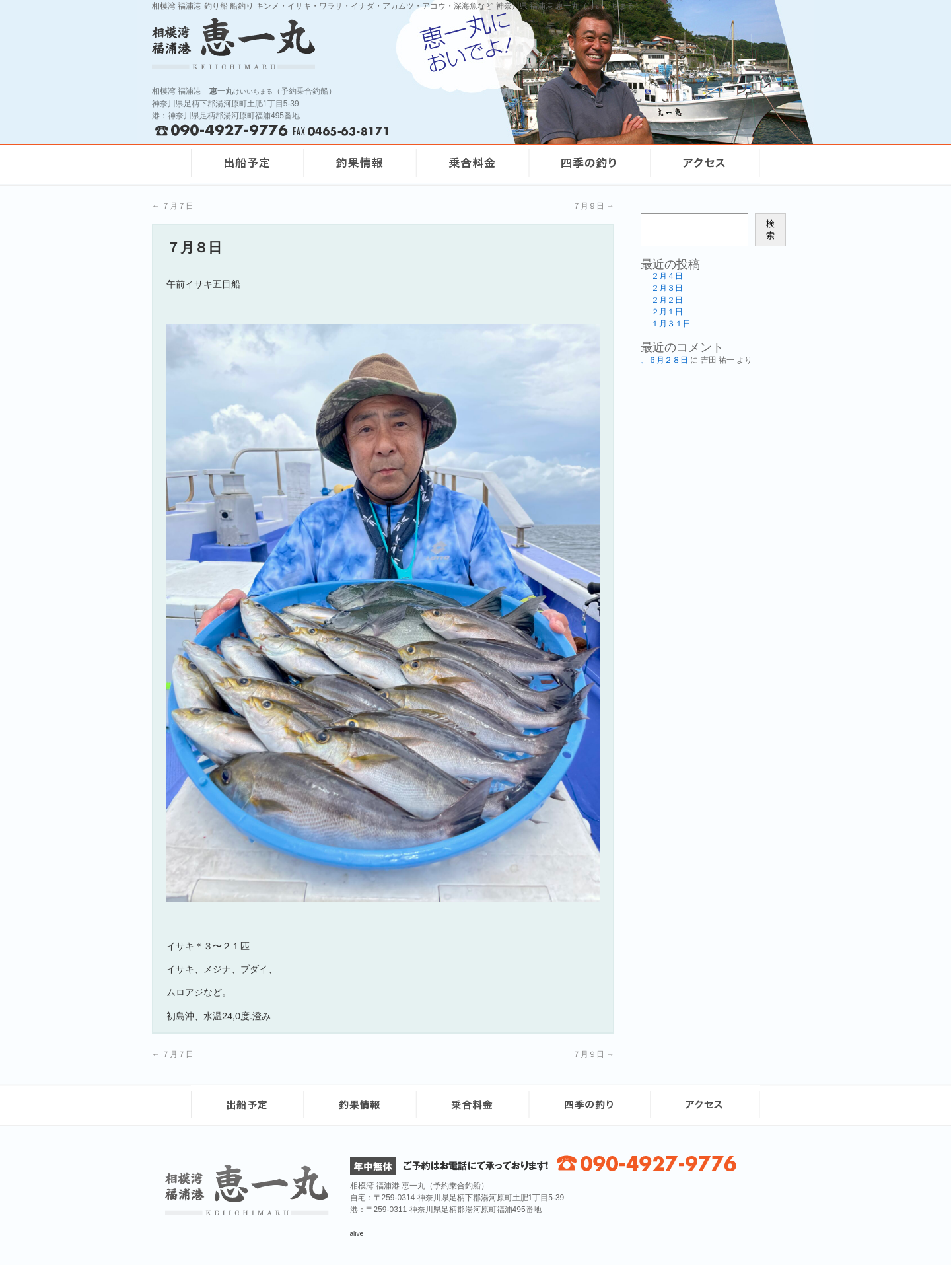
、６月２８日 (664, 360)
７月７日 (173, 206)
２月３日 (667, 288)
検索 (770, 229)
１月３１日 (671, 323)
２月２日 (667, 300)
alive (357, 1233)
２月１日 (667, 311)
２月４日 (667, 276)
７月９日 (593, 206)
